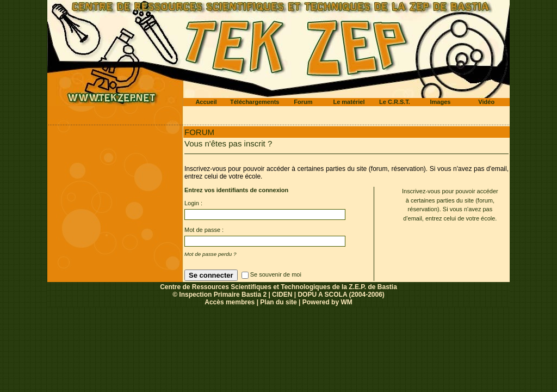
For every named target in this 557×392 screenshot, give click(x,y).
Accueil (205, 102)
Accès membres (230, 302)
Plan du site (278, 302)
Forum (303, 102)
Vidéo (486, 102)
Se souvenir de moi (275, 274)
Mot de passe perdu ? (210, 254)
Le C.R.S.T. (394, 102)
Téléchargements (254, 102)
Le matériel (348, 102)
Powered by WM (327, 302)
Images (440, 102)
